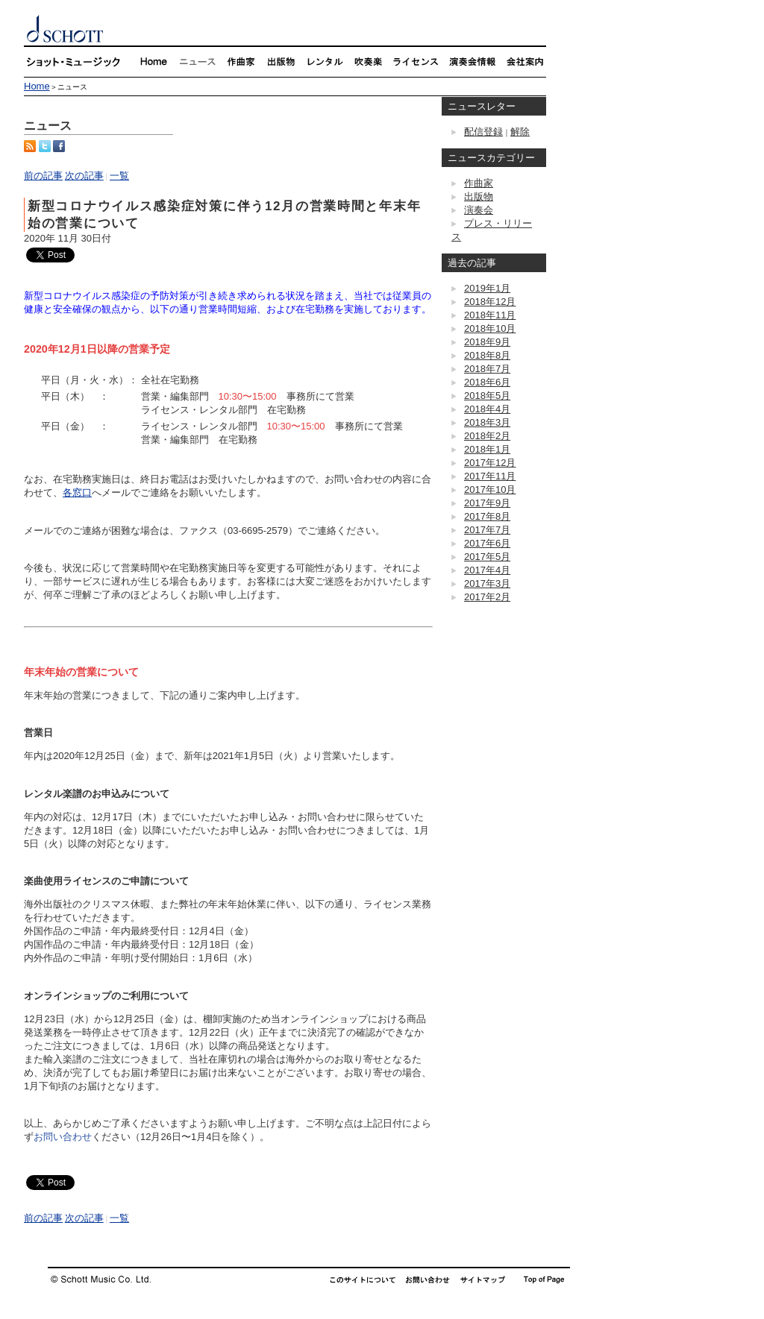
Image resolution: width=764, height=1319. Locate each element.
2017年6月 (487, 543)
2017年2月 (487, 596)
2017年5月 (487, 556)
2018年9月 (487, 341)
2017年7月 (487, 529)
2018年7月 (487, 368)
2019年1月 (487, 288)
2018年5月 (487, 395)
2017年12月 (490, 462)
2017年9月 (487, 503)
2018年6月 (487, 382)
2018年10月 (490, 328)
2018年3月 (487, 422)
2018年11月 (490, 315)
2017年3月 (487, 583)
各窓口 (77, 492)
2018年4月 (487, 409)
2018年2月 (487, 435)
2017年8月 (487, 516)
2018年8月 (487, 355)
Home (37, 86)
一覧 (119, 175)
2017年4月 (487, 570)
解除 (520, 131)
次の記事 (84, 175)
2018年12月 (490, 301)
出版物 (478, 196)
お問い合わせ (63, 1136)
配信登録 (483, 131)
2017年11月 (490, 476)
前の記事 (43, 175)
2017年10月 (490, 489)
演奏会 (478, 209)
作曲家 (478, 183)
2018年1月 (487, 449)
